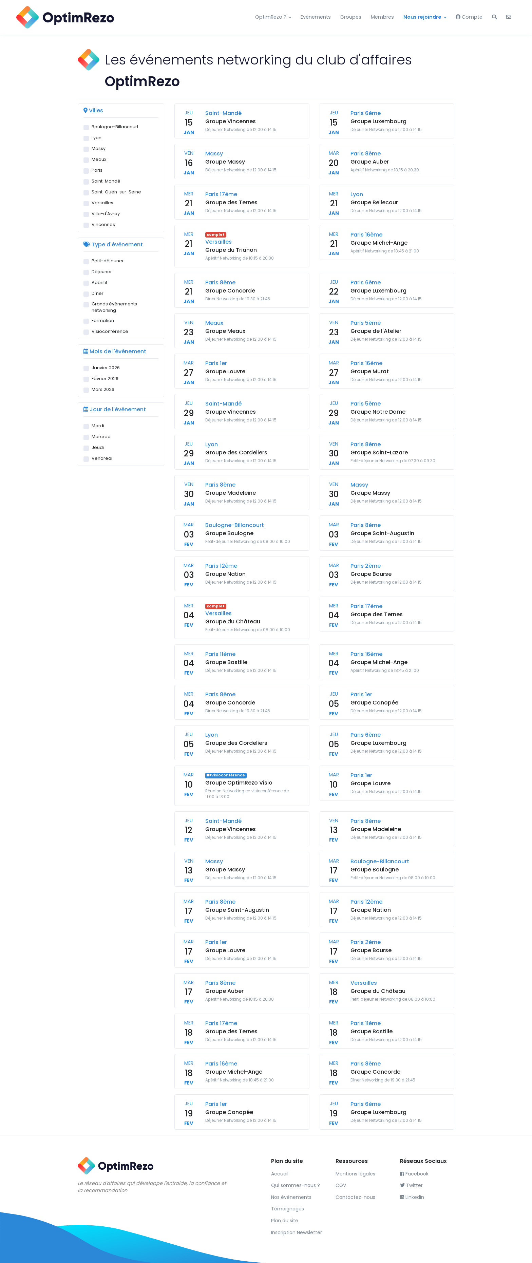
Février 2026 (105, 378)
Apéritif (99, 282)
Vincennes (103, 224)
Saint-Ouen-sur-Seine (116, 192)
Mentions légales (355, 1173)
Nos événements (291, 1197)
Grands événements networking (114, 307)
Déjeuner (102, 272)
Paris (97, 170)
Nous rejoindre (422, 17)
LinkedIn (412, 1197)
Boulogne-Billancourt (115, 127)
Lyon (96, 137)
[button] (494, 17)
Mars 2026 (103, 389)
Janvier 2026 (106, 368)
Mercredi (102, 436)
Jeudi (98, 447)
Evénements (316, 17)
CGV (341, 1185)
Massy (99, 148)
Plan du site (284, 1220)
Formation (103, 320)
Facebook (414, 1173)
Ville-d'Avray (106, 213)
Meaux (99, 159)
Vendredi (102, 458)
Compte (469, 17)
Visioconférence (110, 331)
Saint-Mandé (106, 181)
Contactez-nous (355, 1197)
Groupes (350, 17)
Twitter (411, 1185)
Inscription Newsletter (296, 1232)
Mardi (98, 426)
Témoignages (287, 1208)
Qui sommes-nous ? (295, 1185)
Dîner (97, 293)
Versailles (102, 203)
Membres (382, 17)
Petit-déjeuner (108, 261)
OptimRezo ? (270, 17)
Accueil (279, 1173)
